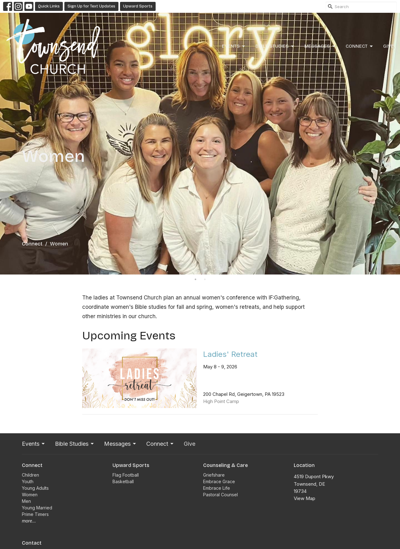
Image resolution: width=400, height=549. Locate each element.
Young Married (37, 507)
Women (30, 494)
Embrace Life (216, 488)
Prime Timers (35, 514)
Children (30, 475)
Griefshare (214, 475)
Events (234, 46)
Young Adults (35, 488)
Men (26, 501)
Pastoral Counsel (220, 494)
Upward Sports (137, 6)
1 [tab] (195, 279)
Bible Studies (275, 46)
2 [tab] (205, 279)
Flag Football (125, 475)
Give (388, 46)
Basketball (123, 481)
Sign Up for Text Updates (91, 6)
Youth (27, 481)
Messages (320, 46)
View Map (304, 498)
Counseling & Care (225, 465)
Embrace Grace (219, 481)
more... (29, 520)
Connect (360, 46)
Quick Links (49, 6)
